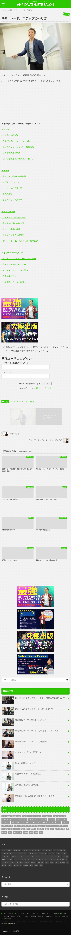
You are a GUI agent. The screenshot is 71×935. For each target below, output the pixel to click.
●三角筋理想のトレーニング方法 (15, 141)
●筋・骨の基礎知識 (9, 135)
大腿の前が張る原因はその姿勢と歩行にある (28, 796)
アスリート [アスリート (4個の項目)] (26, 816)
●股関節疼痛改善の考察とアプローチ (17, 159)
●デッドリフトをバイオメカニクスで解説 (19, 241)
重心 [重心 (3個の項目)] (31, 832)
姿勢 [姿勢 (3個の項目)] (21, 829)
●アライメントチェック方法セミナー (17, 270)
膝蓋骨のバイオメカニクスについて (24, 720)
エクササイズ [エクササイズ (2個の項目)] (6, 819)
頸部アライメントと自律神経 (21, 775)
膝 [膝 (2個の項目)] (20, 832)
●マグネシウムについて (11, 182)
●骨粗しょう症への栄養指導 (13, 176)
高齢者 (13, 916)
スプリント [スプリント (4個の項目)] (24, 822)
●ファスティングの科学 (11, 200)
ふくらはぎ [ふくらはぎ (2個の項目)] (17, 816)
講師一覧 (40, 916)
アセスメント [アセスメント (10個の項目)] (36, 816)
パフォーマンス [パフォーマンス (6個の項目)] (7, 826)
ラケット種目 (5, 916)
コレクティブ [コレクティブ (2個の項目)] (22, 819)
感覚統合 (56, 913)
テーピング (25, 916)
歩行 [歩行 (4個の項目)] (56, 829)
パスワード (6, 372)
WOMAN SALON (32, 922)
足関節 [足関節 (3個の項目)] (25, 832)
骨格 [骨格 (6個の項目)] (36, 832)
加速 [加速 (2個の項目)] (16, 829)
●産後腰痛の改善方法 (10, 153)
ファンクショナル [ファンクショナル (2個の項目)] (37, 826)
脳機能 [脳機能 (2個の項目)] (15, 832)
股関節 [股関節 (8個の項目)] (62, 829)
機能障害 (33, 916)
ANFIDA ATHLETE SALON (35, 5)
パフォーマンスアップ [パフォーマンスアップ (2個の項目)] (21, 826)
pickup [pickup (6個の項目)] (9, 816)
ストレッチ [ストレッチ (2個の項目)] (15, 822)
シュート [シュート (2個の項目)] (51, 819)
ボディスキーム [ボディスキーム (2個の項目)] (62, 826)
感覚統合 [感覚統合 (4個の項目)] (41, 829)
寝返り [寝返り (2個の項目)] (33, 829)
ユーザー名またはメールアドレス (16, 363)
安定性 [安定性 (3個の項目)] (27, 829)
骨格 (32, 402)
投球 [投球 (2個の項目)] (46, 829)
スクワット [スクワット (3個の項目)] (6, 822)
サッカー (63, 913)
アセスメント (23, 402)
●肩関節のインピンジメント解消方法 (17, 147)
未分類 (6, 402)
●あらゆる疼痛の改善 (10, 229)
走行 (9, 913)
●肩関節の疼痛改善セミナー (13, 264)
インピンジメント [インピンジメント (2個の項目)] (59, 816)
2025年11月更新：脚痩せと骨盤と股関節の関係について (33, 698)
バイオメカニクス (46, 913)
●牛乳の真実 (7, 194)
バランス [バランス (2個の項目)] (66, 822)
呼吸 (18, 916)
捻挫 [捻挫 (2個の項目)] (51, 829)
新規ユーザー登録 (44, 388)
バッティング (35, 913)
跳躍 (23, 913)
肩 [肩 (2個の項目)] (67, 829)
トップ (4, 913)
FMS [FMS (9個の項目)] (3, 816)
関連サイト (8, 918)
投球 (28, 913)
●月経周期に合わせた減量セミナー (16, 282)
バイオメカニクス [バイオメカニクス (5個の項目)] (55, 822)
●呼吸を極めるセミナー (11, 276)
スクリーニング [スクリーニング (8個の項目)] (61, 819)
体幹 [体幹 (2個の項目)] (11, 829)
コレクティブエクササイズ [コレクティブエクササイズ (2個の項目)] (37, 819)
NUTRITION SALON (20, 922)
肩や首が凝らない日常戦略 (20, 785)
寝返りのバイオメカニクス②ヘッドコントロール (30, 731)
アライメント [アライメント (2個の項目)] (47, 816)
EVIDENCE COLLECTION (46, 922)
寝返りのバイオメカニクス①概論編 (24, 742)
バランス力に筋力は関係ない (21, 753)
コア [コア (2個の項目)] (14, 819)
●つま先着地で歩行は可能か (13, 217)
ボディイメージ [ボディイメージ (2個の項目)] (50, 826)
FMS (13, 402)
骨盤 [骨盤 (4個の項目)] (41, 832)
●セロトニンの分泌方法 (11, 188)
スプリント (16, 913)
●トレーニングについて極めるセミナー (18, 258)
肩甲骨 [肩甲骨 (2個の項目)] (4, 832)
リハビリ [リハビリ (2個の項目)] (5, 829)
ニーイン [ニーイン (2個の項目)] (44, 822)
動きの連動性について (18, 764)
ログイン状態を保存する (30, 383)
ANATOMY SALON (7, 922)
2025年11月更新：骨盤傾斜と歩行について (27, 709)
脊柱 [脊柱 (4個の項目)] (10, 832)
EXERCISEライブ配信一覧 (53, 916)
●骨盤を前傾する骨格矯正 (12, 235)
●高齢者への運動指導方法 (12, 223)
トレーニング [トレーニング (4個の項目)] (34, 822)
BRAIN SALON (13, 923)
